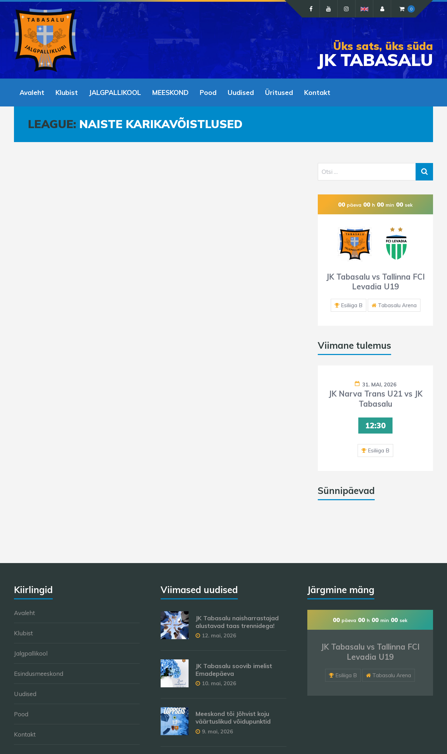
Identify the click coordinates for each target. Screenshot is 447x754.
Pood (208, 92)
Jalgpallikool (30, 653)
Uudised (241, 92)
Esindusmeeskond (38, 674)
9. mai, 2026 (217, 731)
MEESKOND (170, 92)
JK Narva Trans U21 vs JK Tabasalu (376, 399)
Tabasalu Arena (397, 305)
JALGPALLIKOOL (115, 92)
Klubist (67, 92)
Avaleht (32, 92)
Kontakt (317, 92)
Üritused (279, 92)
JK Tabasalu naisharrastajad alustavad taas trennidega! (237, 621)
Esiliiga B (351, 305)
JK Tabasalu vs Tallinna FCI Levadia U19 (375, 282)
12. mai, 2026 (219, 635)
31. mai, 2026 (379, 384)
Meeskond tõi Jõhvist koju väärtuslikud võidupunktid (233, 717)
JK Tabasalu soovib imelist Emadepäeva (234, 669)
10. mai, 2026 (219, 683)
